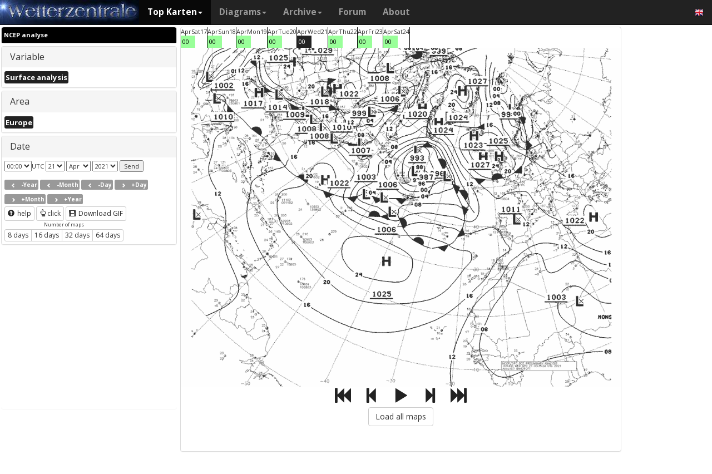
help (19, 213)
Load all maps (400, 416)
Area (19, 101)
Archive (302, 12)
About (396, 12)
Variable (27, 57)
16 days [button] (46, 235)
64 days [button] (108, 235)
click (50, 213)
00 (185, 41)
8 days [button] (18, 235)
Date (20, 146)
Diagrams (242, 12)
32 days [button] (77, 235)
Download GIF (96, 213)
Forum (352, 12)
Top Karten (174, 12)
